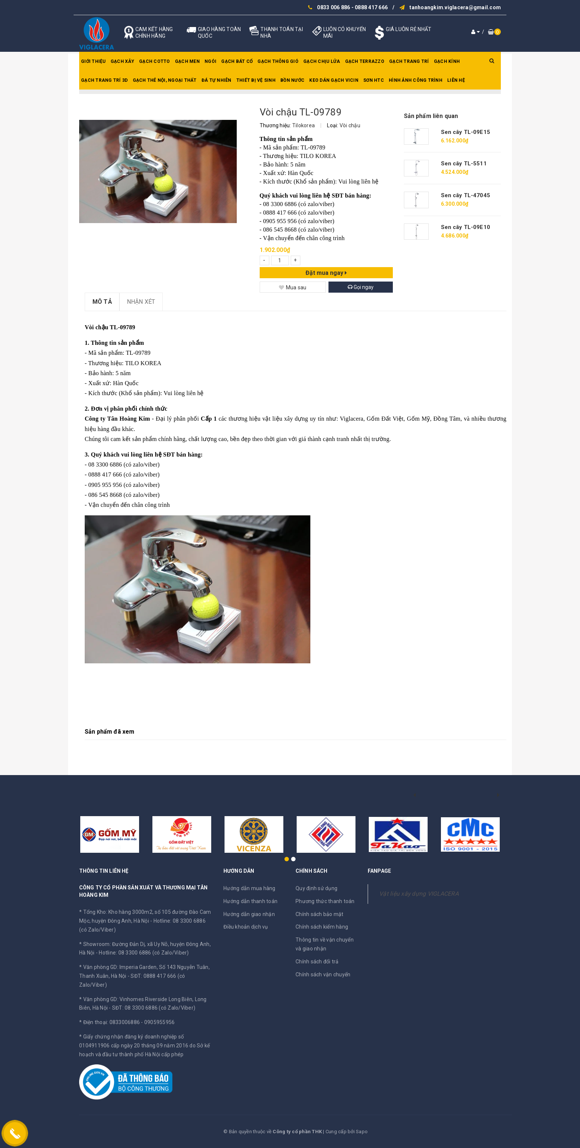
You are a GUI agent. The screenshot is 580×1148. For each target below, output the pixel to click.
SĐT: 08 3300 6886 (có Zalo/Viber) (153, 1008)
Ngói (210, 61)
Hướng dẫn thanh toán (250, 901)
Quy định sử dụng (316, 888)
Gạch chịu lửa (321, 61)
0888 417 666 (371, 7)
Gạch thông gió (278, 61)
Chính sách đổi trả (317, 961)
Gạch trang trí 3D (104, 80)
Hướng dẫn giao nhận (249, 914)
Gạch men (187, 61)
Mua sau (293, 287)
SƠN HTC (373, 80)
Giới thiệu (93, 61)
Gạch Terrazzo (364, 61)
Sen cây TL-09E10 (465, 227)
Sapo (362, 1131)
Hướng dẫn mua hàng (249, 888)
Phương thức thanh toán (325, 901)
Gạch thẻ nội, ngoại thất (165, 80)
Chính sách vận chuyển (323, 974)
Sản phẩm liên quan (431, 115)
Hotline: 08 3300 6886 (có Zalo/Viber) (144, 953)
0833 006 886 (333, 7)
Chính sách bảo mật (320, 914)
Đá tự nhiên (217, 80)
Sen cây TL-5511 (464, 163)
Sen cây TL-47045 (465, 195)
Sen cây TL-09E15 (465, 132)
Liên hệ (456, 80)
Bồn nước (292, 80)
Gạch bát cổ (237, 61)
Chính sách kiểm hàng (322, 927)
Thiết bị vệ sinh (256, 80)
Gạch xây (122, 61)
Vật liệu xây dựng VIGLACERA (419, 893)
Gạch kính (447, 61)
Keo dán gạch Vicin (333, 80)
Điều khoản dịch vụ (245, 927)
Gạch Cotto (154, 61)
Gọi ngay (361, 287)
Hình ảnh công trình (415, 80)
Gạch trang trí (409, 61)
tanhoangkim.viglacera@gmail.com (455, 7)
